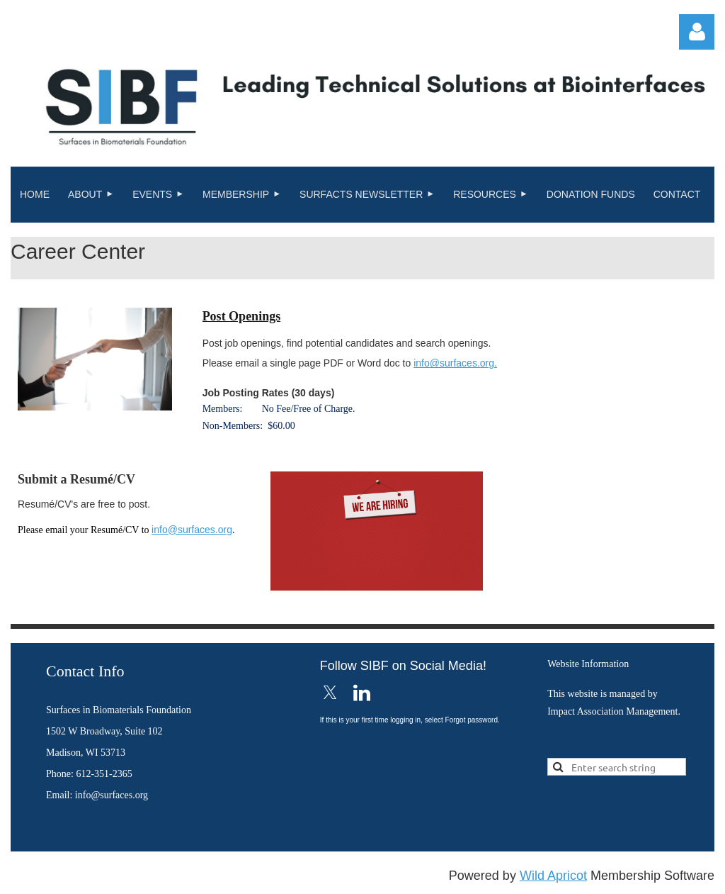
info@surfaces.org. (455, 363)
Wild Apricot (553, 875)
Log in (696, 32)
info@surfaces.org (192, 529)
